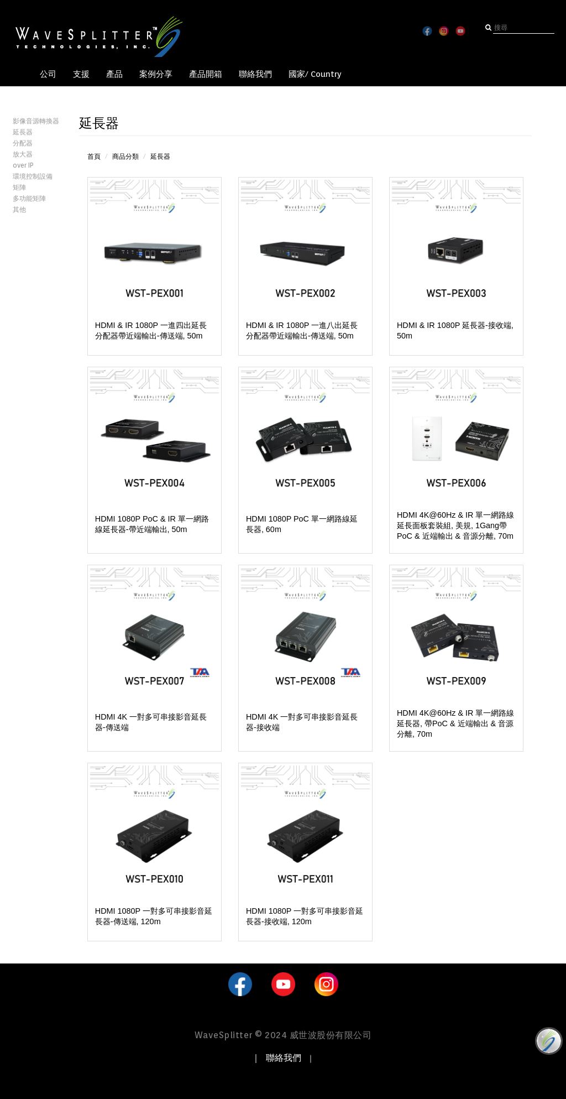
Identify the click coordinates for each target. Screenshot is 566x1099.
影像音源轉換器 (36, 121)
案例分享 (155, 74)
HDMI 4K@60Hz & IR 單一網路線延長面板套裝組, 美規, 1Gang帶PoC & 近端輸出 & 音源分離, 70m (456, 525)
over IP (23, 165)
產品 (114, 74)
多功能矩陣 (29, 198)
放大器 (23, 154)
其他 (19, 209)
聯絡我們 (255, 74)
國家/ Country (315, 74)
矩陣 (19, 187)
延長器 (23, 132)
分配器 (23, 143)
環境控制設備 (33, 176)
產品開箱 (205, 74)
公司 (48, 74)
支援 (81, 74)
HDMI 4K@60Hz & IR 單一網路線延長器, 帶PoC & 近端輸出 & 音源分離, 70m (456, 723)
